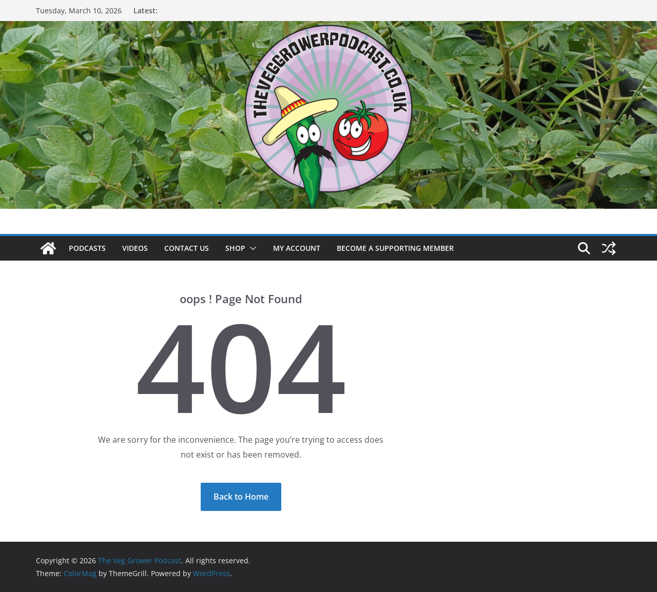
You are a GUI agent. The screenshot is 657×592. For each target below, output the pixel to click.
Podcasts (87, 248)
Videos (135, 248)
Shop (235, 248)
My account (296, 248)
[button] (251, 248)
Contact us (186, 248)
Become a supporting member (395, 248)
